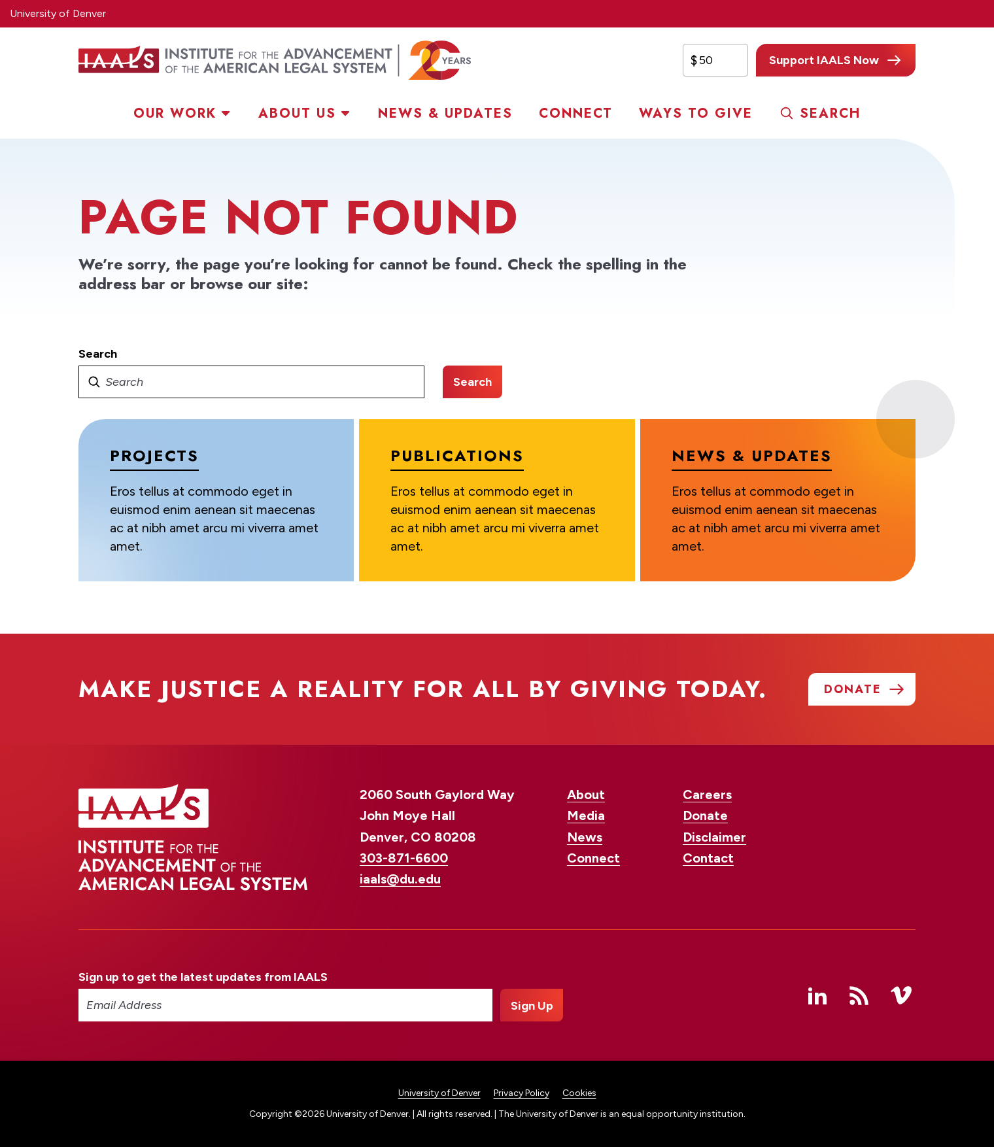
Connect (576, 113)
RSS (859, 995)
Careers (707, 794)
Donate (705, 815)
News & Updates (445, 113)
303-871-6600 (404, 858)
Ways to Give (696, 113)
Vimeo (901, 995)
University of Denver (58, 13)
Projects (154, 455)
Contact (708, 858)
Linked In (817, 995)
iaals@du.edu (400, 879)
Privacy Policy (521, 1093)
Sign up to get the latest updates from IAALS (203, 977)
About (586, 794)
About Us (297, 113)
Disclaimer (714, 837)
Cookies (579, 1093)
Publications (457, 455)
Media (586, 815)
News (584, 837)
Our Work (174, 113)
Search (830, 113)
